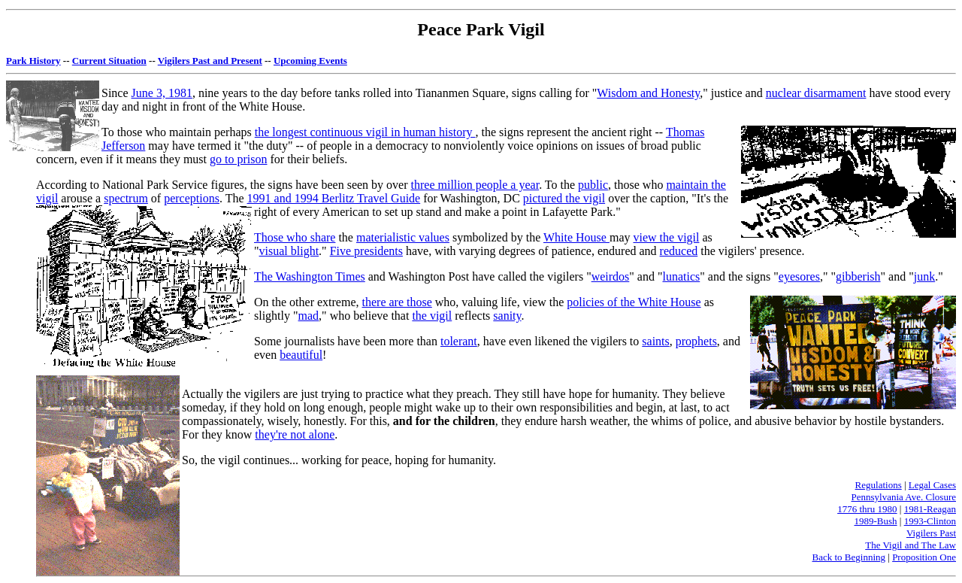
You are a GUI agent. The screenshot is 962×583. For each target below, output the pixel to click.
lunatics (681, 276)
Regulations (878, 484)
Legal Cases (932, 484)
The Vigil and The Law (910, 545)
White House (576, 237)
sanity (507, 315)
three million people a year (475, 184)
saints (655, 341)
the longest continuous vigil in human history (365, 132)
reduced (679, 250)
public (593, 184)
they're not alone (294, 434)
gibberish (858, 276)
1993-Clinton (930, 521)
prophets (696, 341)
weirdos (610, 276)
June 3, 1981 (162, 93)
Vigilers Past (931, 533)
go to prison (238, 159)
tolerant (458, 341)
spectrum (126, 198)
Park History (33, 60)
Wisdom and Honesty (648, 93)
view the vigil (666, 237)
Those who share (294, 237)
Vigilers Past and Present (210, 60)
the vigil (432, 315)
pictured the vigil (564, 198)
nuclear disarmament (816, 93)
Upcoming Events (310, 60)
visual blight (289, 250)
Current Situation (109, 60)
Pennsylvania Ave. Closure (904, 497)
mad (308, 315)
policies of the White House (633, 302)
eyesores (799, 276)
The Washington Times (309, 276)
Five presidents (366, 250)
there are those (397, 302)
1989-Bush (875, 521)
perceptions (191, 198)
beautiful (301, 354)
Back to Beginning (849, 557)
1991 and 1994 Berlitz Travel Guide (334, 198)
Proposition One (924, 557)
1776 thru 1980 (867, 509)
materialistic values (402, 237)
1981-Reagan (930, 509)
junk (924, 276)
